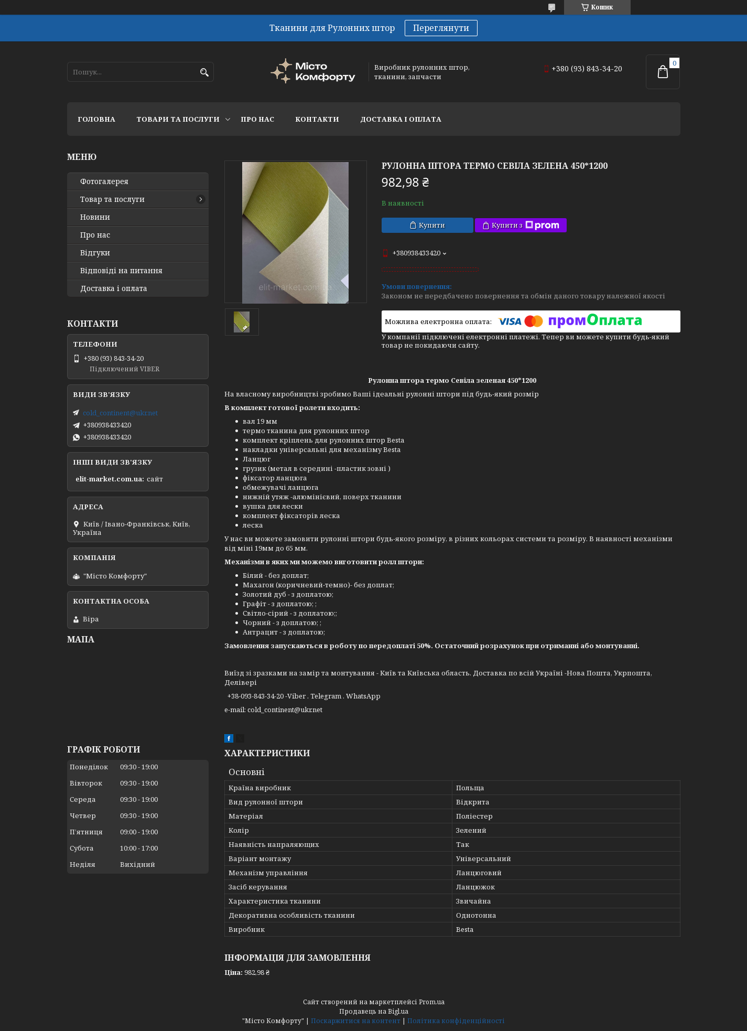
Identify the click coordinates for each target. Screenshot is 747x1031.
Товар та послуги (112, 199)
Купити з (525, 225)
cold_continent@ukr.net (120, 413)
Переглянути (441, 28)
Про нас (257, 119)
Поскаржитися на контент (355, 1020)
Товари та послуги (178, 119)
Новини (95, 217)
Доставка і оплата (400, 119)
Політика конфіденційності (456, 1020)
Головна (96, 119)
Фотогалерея (104, 181)
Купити (432, 225)
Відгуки (95, 252)
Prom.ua (432, 1001)
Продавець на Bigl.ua (373, 1011)
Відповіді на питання (121, 270)
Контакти (317, 119)
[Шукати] (205, 72)
